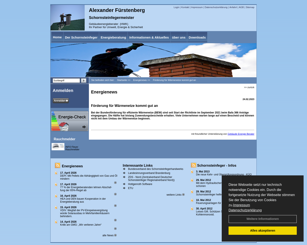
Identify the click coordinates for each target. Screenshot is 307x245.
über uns (178, 37)
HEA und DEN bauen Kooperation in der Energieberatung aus (83, 200)
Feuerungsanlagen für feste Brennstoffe (218, 203)
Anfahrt (233, 7)
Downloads (197, 37)
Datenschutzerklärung (245, 210)
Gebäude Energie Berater (241, 134)
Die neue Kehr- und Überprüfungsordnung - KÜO (224, 174)
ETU (130, 188)
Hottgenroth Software (140, 184)
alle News (109, 235)
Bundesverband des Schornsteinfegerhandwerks (155, 169)
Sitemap (250, 7)
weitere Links (175, 194)
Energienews (72, 166)
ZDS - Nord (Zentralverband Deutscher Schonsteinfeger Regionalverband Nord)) (151, 179)
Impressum (241, 205)
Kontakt (185, 7)
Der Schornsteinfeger (81, 37)
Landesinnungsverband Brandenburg (149, 173)
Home (57, 37)
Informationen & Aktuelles (149, 37)
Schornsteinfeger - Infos (216, 165)
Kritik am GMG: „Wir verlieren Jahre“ (80, 224)
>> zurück (249, 87)
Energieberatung (113, 37)
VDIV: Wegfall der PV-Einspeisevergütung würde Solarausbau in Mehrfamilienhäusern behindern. (84, 213)
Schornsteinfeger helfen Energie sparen (218, 194)
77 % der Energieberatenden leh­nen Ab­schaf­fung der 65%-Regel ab (86, 189)
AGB (241, 7)
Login (176, 7)
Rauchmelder (64, 139)
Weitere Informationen (262, 219)
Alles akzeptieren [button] (262, 230)
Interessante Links (138, 165)
